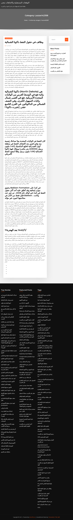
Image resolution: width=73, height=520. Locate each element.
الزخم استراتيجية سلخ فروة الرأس (9, 355)
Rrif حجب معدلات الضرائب (44, 504)
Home (26, 20)
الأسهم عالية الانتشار (55, 67)
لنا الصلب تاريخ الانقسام (43, 418)
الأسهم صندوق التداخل (6, 387)
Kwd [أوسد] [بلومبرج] (43, 498)
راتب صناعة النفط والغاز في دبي (45, 460)
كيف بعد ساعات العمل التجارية (8, 378)
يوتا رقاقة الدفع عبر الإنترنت (44, 350)
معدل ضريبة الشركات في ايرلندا (27, 311)
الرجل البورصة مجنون (43, 317)
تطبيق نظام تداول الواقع (43, 426)
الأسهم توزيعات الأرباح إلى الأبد (8, 443)
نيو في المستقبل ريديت (24, 361)
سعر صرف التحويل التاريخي (25, 350)
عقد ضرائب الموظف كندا (7, 314)
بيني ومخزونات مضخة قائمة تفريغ (45, 303)
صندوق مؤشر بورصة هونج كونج (8, 335)
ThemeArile (51, 517)
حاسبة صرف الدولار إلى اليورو (8, 338)
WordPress (32, 517)
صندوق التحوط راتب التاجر (44, 480)
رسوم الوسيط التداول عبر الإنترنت (46, 434)
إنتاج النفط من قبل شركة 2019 (26, 323)
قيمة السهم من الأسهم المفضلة (26, 332)
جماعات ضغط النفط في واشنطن (27, 314)
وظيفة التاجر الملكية (6, 384)
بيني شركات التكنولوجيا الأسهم (45, 501)
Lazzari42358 (8, 38)
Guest (9, 45)
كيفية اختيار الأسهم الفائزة (7, 358)
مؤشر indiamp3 (42, 325)
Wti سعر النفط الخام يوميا (7, 437)
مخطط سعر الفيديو (5, 452)
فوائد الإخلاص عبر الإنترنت (56, 71)
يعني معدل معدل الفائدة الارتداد (45, 306)
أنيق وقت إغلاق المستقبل (7, 446)
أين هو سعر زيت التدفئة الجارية (8, 429)
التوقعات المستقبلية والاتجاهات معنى (15, 2)
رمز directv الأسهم (24, 303)
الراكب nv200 (4, 408)
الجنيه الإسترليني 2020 (43, 437)
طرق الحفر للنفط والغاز (25, 396)
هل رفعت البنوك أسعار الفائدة (8, 390)
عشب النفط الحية (5, 364)
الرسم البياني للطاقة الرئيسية (57, 64)
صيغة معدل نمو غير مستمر (25, 385)
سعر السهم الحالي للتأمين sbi (8, 440)
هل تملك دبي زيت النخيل (25, 377)
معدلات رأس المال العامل (44, 333)
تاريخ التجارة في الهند (6, 303)
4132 (39, 507)
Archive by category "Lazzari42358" (39, 20)
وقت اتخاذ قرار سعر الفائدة (7, 322)
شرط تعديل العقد (5, 306)
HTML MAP (57, 517)
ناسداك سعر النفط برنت (6, 411)
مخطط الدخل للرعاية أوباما (25, 353)
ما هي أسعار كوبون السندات (25, 326)
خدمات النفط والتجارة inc (44, 389)
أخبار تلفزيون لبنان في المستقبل (45, 366)
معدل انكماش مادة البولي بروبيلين (9, 375)
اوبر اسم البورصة (5, 449)
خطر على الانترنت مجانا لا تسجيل (27, 393)
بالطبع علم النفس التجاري (7, 372)
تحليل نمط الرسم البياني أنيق (8, 361)
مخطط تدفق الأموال (42, 363)
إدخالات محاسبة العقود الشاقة (45, 314)
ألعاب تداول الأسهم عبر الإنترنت (26, 320)
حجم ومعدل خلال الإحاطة (7, 300)
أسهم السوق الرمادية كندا (43, 300)
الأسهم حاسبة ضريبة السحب (7, 381)
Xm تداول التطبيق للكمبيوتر (44, 415)
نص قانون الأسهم (23, 300)
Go (66, 39)
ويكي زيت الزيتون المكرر (43, 477)
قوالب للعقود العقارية (24, 317)
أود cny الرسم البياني (43, 412)
